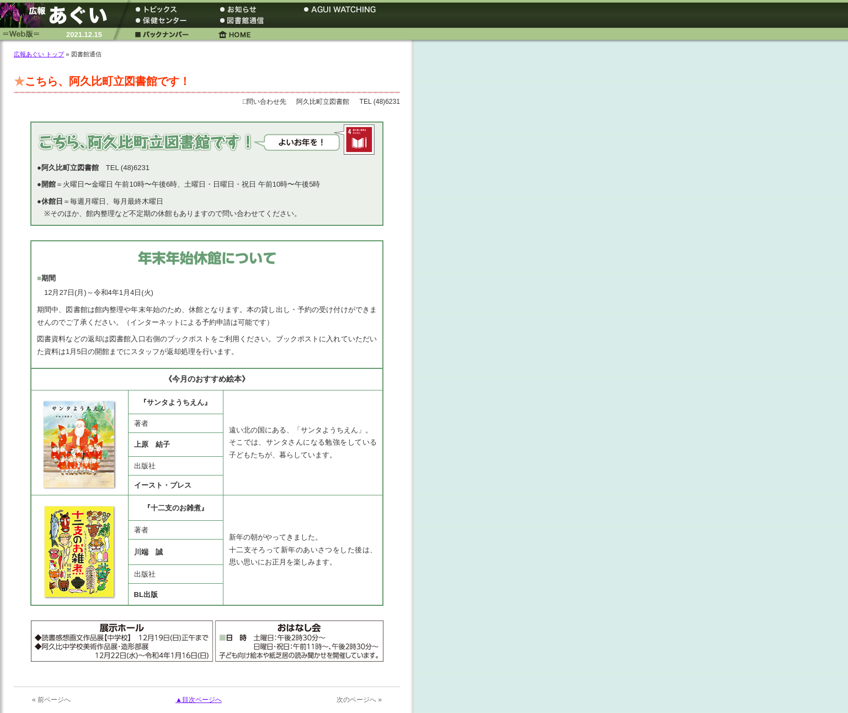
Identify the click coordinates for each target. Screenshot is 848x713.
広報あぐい (58, 15)
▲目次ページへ (198, 700)
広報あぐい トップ (39, 54)
